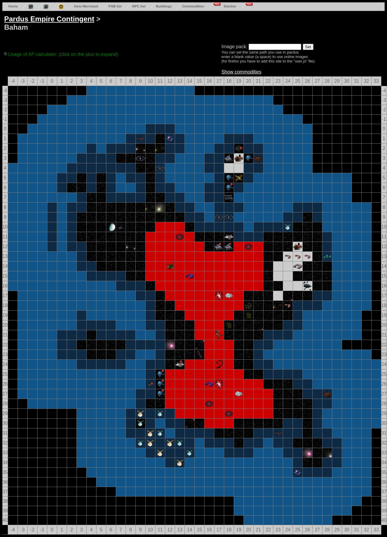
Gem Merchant (86, 6)
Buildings (164, 6)
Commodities (193, 6)
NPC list (139, 6)
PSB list (115, 6)
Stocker (230, 6)
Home (13, 6)
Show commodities (241, 71)
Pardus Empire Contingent (49, 19)
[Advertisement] (229, 26)
